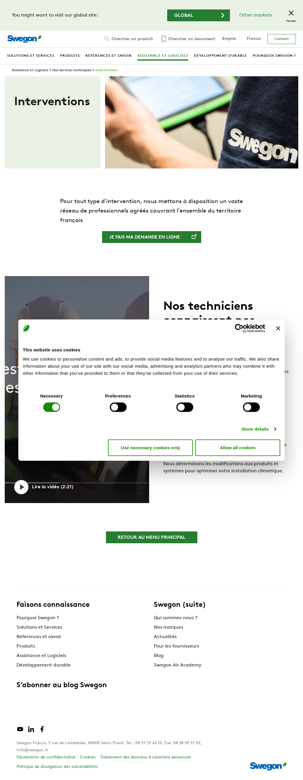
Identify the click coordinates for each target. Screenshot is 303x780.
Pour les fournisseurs (176, 646)
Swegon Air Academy (177, 665)
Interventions (106, 70)
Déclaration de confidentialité (46, 757)
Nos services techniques (71, 70)
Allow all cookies (238, 447)
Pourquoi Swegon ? (38, 618)
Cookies (88, 757)
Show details (255, 429)
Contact (282, 39)
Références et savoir (39, 637)
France (253, 39)
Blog (159, 655)
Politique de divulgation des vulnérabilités (57, 767)
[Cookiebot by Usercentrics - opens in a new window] (239, 328)
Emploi (229, 39)
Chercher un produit (128, 38)
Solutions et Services (39, 627)
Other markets (255, 15)
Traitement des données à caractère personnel (145, 757)
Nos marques (168, 627)
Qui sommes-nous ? (175, 618)
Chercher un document (187, 39)
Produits (26, 646)
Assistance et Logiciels (30, 70)
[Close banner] (278, 328)
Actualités (165, 637)
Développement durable (44, 665)
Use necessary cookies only (150, 447)
